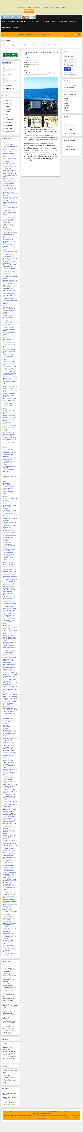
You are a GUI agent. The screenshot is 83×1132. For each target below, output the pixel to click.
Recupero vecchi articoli (9, 425)
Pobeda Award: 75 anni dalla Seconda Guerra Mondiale (9, 463)
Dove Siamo (9, 68)
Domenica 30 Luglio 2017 (10, 275)
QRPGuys (5, 1102)
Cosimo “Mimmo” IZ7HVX (31, 135)
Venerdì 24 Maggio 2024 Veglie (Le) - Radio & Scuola (9, 837)
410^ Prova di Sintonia (9, 314)
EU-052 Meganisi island (9, 427)
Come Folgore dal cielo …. (10, 183)
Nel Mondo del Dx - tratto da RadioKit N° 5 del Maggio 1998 (9, 221)
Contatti (16, 28)
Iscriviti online (6, 28)
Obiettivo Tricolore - (8, 490)
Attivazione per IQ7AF (9, 865)
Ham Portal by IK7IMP (9, 994)
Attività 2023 (9, 103)
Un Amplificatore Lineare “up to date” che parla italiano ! (9, 154)
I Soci (7, 71)
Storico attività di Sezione (10, 434)
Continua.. (28, 11)
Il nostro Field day (8, 259)
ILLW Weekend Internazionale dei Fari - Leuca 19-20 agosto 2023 (10, 708)
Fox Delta (5, 1051)
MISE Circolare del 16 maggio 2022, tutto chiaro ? (10, 576)
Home (3, 21)
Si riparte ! (6, 517)
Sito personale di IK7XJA (9, 975)
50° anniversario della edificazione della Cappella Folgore (10, 295)
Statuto (7, 78)
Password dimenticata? (70, 74)
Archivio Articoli (10, 131)
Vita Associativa (7, 161)
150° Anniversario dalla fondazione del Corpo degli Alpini (10, 598)
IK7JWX (5, 1018)
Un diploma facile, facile (9, 437)
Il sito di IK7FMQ (7, 985)
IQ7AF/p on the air (8, 391)
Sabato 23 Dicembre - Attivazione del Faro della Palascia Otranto (10, 300)
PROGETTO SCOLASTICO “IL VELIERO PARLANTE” (9, 728)
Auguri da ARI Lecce (8, 432)
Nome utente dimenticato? (71, 72)
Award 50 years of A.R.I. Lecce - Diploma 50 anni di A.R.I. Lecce (10, 845)
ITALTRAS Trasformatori (9, 1053)
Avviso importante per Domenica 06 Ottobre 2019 (9, 395)
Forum (47, 21)
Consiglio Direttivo (8, 74)
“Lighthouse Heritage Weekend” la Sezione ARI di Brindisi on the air (10, 584)
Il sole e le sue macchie (9, 413)
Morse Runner (7, 1080)
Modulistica (9, 125)
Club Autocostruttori (9, 118)
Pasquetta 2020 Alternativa (10, 435)
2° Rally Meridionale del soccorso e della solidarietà (9, 283)
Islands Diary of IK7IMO (9, 966)
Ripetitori (39, 21)
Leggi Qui (64, 7)
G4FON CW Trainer (8, 1070)
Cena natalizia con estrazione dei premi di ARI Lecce (10, 358)
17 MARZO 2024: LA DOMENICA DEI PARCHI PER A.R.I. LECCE (10, 801)
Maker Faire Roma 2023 (9, 711)
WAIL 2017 (6, 303)
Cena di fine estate (8, 390)
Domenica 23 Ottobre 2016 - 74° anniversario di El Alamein (10, 193)
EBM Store (6, 1043)
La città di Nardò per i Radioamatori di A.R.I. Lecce (9, 850)
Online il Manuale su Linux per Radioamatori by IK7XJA (10, 234)
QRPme (5, 1104)
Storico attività (9, 128)
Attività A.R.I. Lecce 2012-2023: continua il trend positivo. (10, 733)
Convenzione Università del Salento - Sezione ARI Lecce (10, 571)
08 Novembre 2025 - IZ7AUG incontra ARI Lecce (8, 941)
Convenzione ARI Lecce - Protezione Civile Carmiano (10, 507)
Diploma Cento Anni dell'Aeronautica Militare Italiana (9, 647)
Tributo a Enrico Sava (9, 361)
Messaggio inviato (8, 776)
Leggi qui (48, 1113)
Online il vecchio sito (8, 808)
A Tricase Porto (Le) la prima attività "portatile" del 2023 (10, 622)
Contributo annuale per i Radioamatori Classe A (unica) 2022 (9, 554)
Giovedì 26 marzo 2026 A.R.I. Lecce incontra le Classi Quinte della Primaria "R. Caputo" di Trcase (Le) (9, 952)
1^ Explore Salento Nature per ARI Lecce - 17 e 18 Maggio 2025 (10, 913)
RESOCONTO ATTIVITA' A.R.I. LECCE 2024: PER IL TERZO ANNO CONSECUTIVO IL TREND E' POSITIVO (10, 883)
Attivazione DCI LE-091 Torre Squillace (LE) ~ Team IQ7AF (9, 310)
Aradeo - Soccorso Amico (10, 633)
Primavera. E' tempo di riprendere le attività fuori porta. (9, 566)
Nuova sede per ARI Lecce (10, 178)
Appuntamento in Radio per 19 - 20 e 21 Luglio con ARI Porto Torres (10, 386)
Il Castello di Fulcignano (9, 185)
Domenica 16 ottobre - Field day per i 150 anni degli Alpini (9, 603)
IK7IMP (66, 1112)
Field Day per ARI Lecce (9, 173)
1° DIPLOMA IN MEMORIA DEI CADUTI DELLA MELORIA (10, 199)
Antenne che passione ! (9, 701)
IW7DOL (5, 1009)
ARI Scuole (9, 85)
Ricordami (69, 65)
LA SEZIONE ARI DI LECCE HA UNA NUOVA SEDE (9, 715)
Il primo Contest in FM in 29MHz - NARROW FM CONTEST (9, 454)
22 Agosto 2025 (7, 921)
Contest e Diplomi (8, 110)
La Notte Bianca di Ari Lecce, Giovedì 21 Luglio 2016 (9, 188)
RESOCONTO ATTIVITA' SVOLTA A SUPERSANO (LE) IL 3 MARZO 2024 (10, 796)
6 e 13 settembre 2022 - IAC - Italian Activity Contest (9, 593)
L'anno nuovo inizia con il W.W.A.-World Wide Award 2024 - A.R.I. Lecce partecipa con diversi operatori (10, 740)
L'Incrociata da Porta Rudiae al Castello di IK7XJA (8, 329)
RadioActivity (63, 21)
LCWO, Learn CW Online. (10, 1077)
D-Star (31, 21)
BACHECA (72, 21)
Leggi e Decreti (10, 88)
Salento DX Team (21, 21)
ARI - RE (8, 82)
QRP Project (6, 1095)
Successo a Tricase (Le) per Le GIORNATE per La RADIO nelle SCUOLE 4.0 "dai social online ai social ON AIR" (10, 696)
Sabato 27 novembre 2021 (10, 542)
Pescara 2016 (6, 210)
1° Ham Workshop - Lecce (10, 322)
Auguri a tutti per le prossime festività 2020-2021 (9, 545)
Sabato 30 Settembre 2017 (10, 280)
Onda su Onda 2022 (8, 557)
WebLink (54, 21)
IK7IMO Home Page (8, 1006)
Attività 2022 (9, 100)
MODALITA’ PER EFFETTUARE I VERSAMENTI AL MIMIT (9, 862)
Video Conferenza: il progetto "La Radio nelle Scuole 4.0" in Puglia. (9, 872)
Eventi (7, 106)
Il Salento (11, 21)
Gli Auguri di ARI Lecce (9, 215)
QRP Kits (5, 1093)
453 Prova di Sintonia (8, 562)
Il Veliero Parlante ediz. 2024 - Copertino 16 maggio (9, 831)
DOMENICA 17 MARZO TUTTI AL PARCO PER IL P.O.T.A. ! (10, 791)
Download (8, 122)
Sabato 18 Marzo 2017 (9, 254)
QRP (7, 114)
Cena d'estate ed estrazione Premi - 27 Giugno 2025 (8, 918)
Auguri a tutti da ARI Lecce (10, 376)
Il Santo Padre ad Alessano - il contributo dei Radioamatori (10, 319)
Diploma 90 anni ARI (8, 217)
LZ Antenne (6, 1056)
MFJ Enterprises (7, 1058)
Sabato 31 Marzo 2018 (9, 315)
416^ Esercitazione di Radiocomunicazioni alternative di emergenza (9, 341)
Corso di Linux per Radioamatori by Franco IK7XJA (9, 226)
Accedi (68, 69)
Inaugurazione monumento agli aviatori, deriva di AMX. (10, 204)
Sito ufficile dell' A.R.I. (9, 1026)
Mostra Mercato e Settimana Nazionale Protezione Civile (8, 403)
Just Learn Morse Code (9, 1074)
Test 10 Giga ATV (7, 681)
